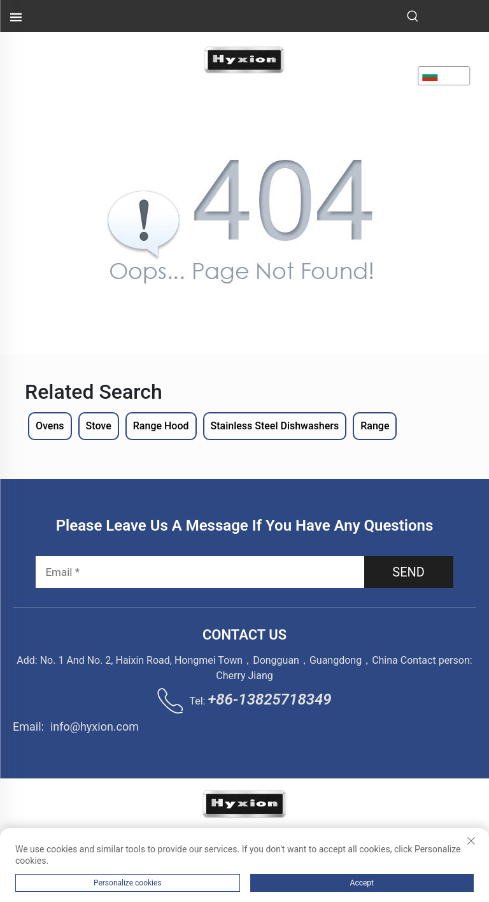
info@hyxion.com (94, 726)
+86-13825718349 (269, 699)
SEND (408, 572)
